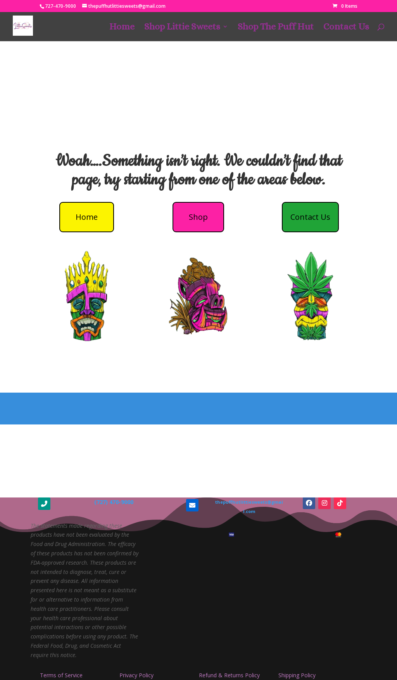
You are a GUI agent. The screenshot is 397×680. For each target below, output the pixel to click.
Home (122, 28)
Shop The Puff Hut (276, 28)
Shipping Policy (297, 675)
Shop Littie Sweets (182, 28)
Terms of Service (61, 675)
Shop (198, 217)
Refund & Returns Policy (229, 675)
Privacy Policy (136, 675)
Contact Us (346, 28)
